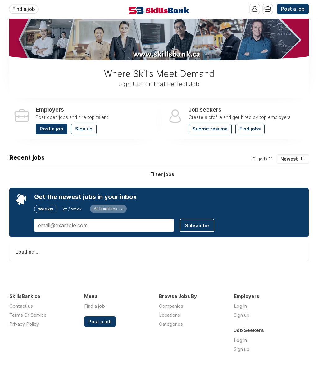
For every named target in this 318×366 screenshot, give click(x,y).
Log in (240, 306)
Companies (171, 306)
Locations (169, 315)
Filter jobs (162, 174)
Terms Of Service (28, 315)
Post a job (293, 9)
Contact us (21, 306)
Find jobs (250, 129)
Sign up (84, 129)
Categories (171, 324)
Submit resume (210, 129)
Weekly (45, 208)
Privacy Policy (24, 324)
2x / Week (72, 208)
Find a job (23, 9)
